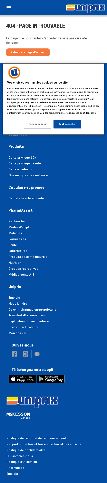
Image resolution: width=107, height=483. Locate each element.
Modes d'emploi (20, 227)
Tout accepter (67, 124)
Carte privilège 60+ (22, 157)
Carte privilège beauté (25, 163)
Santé (13, 245)
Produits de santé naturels (28, 257)
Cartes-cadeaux (20, 169)
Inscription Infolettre (24, 327)
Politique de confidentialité (26, 450)
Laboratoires (18, 251)
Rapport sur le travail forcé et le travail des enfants (44, 444)
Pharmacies (15, 468)
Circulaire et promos (26, 188)
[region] (53, 99)
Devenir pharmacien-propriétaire (33, 309)
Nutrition (15, 263)
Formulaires (17, 239)
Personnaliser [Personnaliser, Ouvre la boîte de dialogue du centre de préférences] (37, 124)
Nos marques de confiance (28, 175)
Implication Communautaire (29, 321)
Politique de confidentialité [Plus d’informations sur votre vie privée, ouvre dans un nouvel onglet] (81, 112)
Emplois (14, 297)
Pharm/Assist (21, 211)
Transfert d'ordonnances (27, 315)
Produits (16, 147)
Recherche (17, 221)
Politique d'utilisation (22, 462)
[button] (14, 354)
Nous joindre (18, 303)
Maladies (15, 233)
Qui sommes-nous (20, 456)
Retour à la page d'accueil (28, 52)
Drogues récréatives (23, 269)
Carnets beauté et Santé (26, 198)
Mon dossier (18, 333)
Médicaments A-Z (22, 274)
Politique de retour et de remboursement (36, 438)
